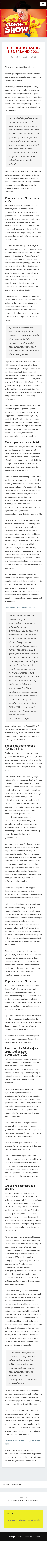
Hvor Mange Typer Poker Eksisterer (20, 607)
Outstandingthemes (32, 1536)
